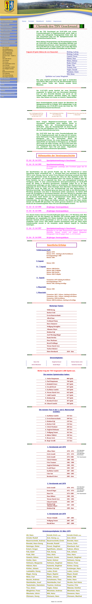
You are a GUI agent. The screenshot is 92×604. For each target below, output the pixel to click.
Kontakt (31, 21)
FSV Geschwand (5, 36)
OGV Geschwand (5, 78)
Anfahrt (48, 21)
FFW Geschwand (5, 33)
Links (2, 96)
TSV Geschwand (5, 45)
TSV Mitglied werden (8, 68)
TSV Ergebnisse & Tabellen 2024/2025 (7, 50)
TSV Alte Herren (6, 58)
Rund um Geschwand (6, 27)
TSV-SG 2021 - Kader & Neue (8, 56)
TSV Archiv (5, 62)
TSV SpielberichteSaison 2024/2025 (7, 53)
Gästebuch (40, 21)
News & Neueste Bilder (7, 21)
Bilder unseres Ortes (6, 30)
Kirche (2, 84)
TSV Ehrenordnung (7, 75)
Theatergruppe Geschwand (8, 42)
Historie (3, 90)
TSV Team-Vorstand (7, 76)
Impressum (57, 21)
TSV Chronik (5, 65)
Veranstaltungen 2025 (6, 87)
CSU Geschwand (5, 81)
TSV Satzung (6, 73)
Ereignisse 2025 (5, 24)
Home (24, 21)
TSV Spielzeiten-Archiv (8, 63)
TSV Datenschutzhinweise (8, 71)
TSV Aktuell (5, 48)
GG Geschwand (5, 39)
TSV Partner (5, 60)
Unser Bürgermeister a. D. (8, 93)
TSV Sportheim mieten (8, 67)
